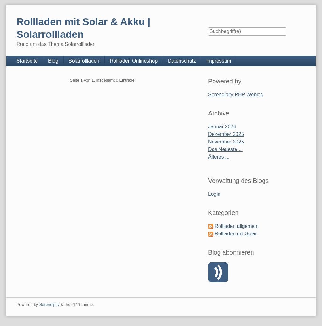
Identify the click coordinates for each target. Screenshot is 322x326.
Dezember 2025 (226, 134)
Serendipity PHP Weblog (236, 94)
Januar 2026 (222, 126)
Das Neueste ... (225, 149)
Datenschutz (182, 61)
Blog (53, 61)
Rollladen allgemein (236, 226)
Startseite (27, 61)
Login (214, 194)
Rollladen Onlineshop (134, 61)
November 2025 (226, 141)
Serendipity (49, 304)
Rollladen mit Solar (235, 233)
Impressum (218, 61)
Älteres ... (219, 157)
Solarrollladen (84, 61)
